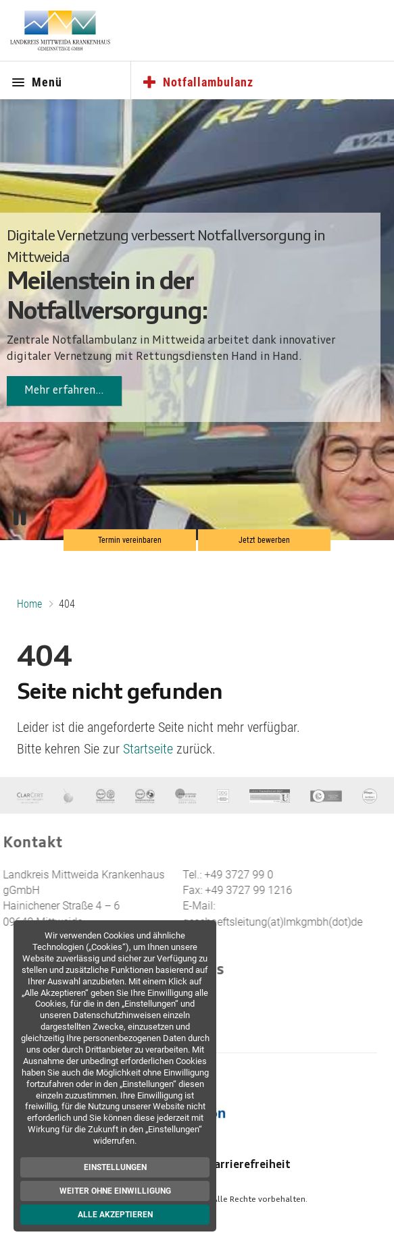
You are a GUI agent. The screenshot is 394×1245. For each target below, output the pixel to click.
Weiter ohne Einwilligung (118, 1191)
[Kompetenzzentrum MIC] (144, 795)
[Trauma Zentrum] (269, 795)
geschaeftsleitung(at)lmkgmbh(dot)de (255, 922)
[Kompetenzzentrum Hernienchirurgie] (105, 795)
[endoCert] (326, 795)
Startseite (148, 749)
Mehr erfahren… (64, 391)
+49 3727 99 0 (221, 874)
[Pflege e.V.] (369, 795)
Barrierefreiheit (249, 1165)
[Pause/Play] (20, 518)
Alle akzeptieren (117, 1214)
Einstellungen (118, 1167)
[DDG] (223, 795)
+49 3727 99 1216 (230, 890)
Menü (36, 83)
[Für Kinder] (186, 795)
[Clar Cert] (30, 795)
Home (29, 604)
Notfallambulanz (197, 83)
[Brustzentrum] (70, 795)
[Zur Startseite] (60, 30)
